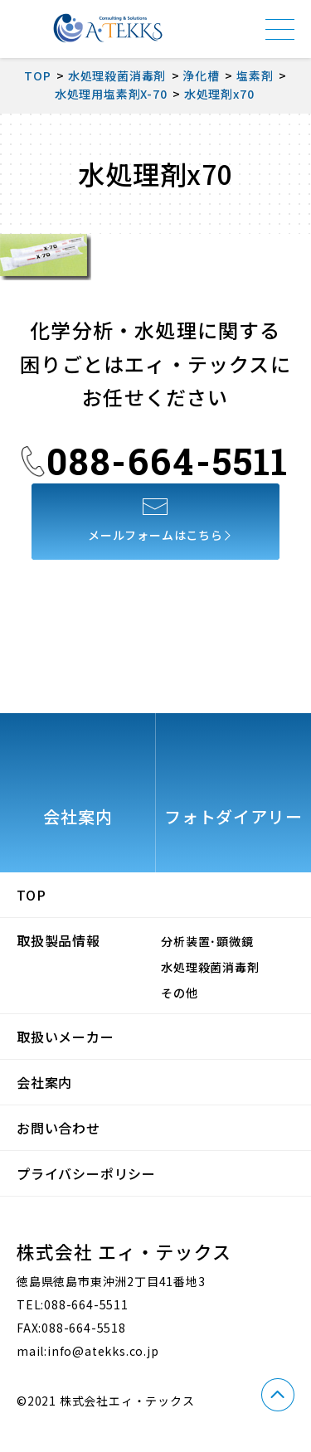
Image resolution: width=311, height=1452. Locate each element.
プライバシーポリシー (86, 1173)
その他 (179, 992)
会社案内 (44, 1082)
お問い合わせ (58, 1128)
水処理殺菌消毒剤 (210, 967)
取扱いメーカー (65, 1037)
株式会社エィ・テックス (108, 28)
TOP (31, 895)
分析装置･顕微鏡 (207, 941)
